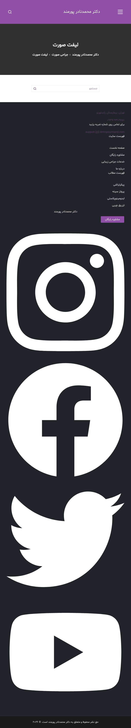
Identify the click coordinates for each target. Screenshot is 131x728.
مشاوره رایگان (112, 219)
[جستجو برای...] (65, 88)
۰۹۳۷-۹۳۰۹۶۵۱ (116, 120)
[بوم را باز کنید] (120, 11)
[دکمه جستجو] (34, 88)
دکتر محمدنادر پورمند (81, 12)
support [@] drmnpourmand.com (105, 132)
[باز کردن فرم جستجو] (10, 12)
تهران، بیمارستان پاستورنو (111, 113)
